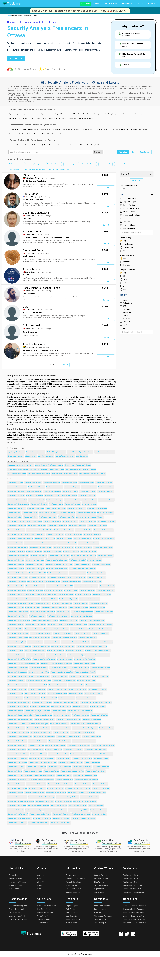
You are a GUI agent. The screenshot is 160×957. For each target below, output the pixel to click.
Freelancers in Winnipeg (36, 487)
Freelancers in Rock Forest (92, 581)
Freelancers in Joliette (107, 586)
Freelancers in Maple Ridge (36, 525)
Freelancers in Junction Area (17, 779)
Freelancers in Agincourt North (82, 612)
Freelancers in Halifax (106, 487)
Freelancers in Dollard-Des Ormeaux (83, 556)
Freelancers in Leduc (63, 758)
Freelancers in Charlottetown (17, 573)
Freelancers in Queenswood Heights (83, 818)
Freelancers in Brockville (41, 646)
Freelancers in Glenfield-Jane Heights (54, 607)
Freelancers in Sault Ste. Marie (104, 538)
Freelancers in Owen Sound (17, 676)
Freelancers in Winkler (96, 805)
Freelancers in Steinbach (38, 754)
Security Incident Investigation (92, 114)
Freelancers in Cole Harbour (57, 689)
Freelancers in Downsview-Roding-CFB (59, 586)
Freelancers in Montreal (51, 482)
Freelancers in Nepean (72, 500)
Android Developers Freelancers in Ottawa (22, 469)
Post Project (85, 4)
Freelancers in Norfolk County (88, 543)
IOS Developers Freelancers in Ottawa (50, 469)
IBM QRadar (80, 145)
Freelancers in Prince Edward (17, 637)
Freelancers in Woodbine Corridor (55, 810)
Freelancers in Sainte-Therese (39, 637)
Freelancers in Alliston (32, 698)
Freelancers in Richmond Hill (17, 500)
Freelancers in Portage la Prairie (67, 797)
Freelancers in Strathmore (76, 792)
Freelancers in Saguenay (39, 504)
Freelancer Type (127, 255)
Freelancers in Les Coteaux (59, 724)
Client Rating (125, 238)
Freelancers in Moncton (66, 513)
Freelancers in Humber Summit (40, 814)
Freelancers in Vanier (106, 728)
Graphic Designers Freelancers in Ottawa (49, 465)
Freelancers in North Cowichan (18, 612)
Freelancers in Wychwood (64, 779)
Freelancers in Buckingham (91, 736)
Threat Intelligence (54, 164)
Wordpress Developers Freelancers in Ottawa (80, 469)
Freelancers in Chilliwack (16, 530)
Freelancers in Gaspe (14, 771)
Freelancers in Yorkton (36, 745)
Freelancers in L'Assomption (73, 749)
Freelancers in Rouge (94, 560)
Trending (123, 152)
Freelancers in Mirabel (35, 590)
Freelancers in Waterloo (105, 513)
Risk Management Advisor (71, 129)
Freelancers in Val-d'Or (100, 633)
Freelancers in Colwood (61, 732)
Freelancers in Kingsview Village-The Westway (56, 663)
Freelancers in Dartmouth (48, 517)
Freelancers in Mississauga (17, 487)
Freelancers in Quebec (72, 487)
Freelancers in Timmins (77, 573)
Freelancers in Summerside (82, 767)
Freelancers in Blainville (15, 564)
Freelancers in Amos (58, 711)
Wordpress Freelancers (15, 456)
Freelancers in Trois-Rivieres (97, 508)
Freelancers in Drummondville (17, 547)
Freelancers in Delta (30, 517)
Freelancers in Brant (71, 590)
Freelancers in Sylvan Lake (32, 771)
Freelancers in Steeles (52, 642)
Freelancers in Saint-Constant (35, 624)
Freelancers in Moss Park (38, 685)
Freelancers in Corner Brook (86, 698)
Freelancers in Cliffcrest (53, 749)
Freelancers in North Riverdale (38, 823)
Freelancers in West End (77, 560)
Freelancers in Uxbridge (59, 676)
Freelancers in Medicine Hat (67, 543)
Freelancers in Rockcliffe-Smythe (44, 659)
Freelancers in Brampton (54, 487)
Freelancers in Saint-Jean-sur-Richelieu (90, 517)
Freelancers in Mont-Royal (93, 693)
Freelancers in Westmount (57, 685)
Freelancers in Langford (15, 586)
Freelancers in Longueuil (34, 495)
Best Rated (144, 152)
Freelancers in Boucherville (76, 577)
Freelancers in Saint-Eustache (57, 573)
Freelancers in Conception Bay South (85, 728)
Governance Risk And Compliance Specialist (48, 134)
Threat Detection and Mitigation (70, 114)
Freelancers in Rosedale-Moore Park (38, 680)
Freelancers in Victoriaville (53, 590)
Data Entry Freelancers (46, 456)
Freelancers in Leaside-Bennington (82, 732)
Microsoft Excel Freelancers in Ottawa (64, 474)
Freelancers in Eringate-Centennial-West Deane (96, 702)
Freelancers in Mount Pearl (35, 655)
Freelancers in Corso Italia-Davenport (60, 784)
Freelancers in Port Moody (68, 620)
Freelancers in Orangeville (98, 603)
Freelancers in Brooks (64, 775)
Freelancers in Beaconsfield (57, 693)
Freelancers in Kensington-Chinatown (37, 711)
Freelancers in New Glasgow (42, 702)
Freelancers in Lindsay (93, 685)
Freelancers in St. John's (66, 517)
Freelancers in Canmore (82, 784)
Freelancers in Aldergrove (61, 814)
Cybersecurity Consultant (30, 129)
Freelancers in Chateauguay (35, 569)
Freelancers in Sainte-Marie (96, 792)
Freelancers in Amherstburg (17, 788)
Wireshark (19, 145)
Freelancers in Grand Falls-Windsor (19, 818)
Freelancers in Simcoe (100, 784)
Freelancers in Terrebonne (48, 513)
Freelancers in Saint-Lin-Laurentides (68, 719)
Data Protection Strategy (38, 118)
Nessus (11, 145)
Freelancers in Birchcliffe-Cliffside (19, 659)
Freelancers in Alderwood (42, 818)
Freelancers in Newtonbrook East (103, 745)
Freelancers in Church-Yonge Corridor (20, 603)
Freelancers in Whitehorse (74, 650)
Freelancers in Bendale (97, 607)
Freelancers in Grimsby (55, 624)
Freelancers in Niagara (42, 603)
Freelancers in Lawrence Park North (20, 775)
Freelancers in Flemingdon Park (84, 663)
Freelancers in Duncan (65, 659)
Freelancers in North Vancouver (56, 560)
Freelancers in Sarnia (15, 534)
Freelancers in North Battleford (35, 693)
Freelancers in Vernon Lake (35, 560)
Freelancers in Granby (15, 543)
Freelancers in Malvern (82, 564)
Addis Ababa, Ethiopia (33, 178)
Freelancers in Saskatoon (87, 495)
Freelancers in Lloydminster (68, 599)
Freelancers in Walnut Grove (63, 633)
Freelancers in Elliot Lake (99, 810)
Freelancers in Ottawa (86, 482)
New (133, 152)
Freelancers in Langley (15, 650)
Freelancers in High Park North (85, 659)
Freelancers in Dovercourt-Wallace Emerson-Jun (43, 581)
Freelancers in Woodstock (56, 577)
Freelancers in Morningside (91, 719)
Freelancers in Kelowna (72, 504)
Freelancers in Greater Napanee (95, 749)
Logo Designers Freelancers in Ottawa (20, 465)
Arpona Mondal (32, 269)
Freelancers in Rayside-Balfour (44, 775)
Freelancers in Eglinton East (56, 655)
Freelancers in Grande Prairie (17, 577)
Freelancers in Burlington (54, 500)
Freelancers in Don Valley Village (75, 624)
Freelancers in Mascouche (16, 590)
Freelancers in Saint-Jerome (103, 547)
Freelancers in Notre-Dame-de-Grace (20, 538)
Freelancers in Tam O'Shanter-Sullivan (92, 620)
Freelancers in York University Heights (44, 620)
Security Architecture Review (57, 118)
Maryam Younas (32, 231)
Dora (25, 306)
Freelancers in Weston (15, 711)
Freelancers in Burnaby (52, 495)
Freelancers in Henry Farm (79, 754)
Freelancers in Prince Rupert (95, 771)
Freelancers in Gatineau (105, 491)
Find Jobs (113, 4)
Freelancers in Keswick (100, 676)
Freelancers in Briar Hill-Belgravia (86, 779)
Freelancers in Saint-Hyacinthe (59, 556)
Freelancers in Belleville (88, 551)
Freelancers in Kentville (15, 810)
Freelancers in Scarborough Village (68, 736)
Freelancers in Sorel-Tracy (96, 573)
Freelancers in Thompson (101, 788)
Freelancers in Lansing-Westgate (78, 745)
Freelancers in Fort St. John (17, 689)
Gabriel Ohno (30, 194)
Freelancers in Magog (101, 758)
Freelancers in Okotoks (101, 767)
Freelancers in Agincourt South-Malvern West (91, 646)
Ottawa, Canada (30, 216)
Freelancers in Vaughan (33, 491)
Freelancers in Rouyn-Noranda (35, 650)
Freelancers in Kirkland (76, 685)
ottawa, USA (29, 197)
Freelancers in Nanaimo (33, 521)
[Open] (151, 232)
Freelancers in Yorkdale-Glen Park (72, 771)
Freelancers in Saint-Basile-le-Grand (42, 758)
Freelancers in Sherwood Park (34, 534)
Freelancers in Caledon (64, 538)
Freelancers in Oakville (36, 500)
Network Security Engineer (139, 129)
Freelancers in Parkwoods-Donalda (86, 586)
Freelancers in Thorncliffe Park (80, 676)
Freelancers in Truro (99, 814)
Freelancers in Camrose (66, 698)
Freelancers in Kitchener (16, 495)
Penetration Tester (87, 129)
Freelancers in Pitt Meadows (40, 706)
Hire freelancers (16, 58)
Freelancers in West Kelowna (17, 616)
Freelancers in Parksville (61, 818)
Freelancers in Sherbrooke (76, 508)
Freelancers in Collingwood (39, 668)
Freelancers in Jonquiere (16, 551)
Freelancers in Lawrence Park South (70, 762)
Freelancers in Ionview (15, 792)
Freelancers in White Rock (82, 538)
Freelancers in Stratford (49, 599)
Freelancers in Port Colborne (61, 706)
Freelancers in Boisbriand (33, 629)
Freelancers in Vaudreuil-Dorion (18, 633)
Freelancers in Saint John (92, 534)
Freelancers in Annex (32, 607)
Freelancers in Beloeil (15, 698)
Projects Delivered (128, 270)
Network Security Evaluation (18, 118)
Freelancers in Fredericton (52, 551)
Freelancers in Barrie (89, 504)
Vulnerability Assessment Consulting (46, 114)
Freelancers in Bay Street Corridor (100, 629)
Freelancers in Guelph (30, 513)
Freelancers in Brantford (87, 521)
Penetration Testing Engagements (137, 114)
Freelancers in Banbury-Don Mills (18, 620)
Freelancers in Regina (89, 500)
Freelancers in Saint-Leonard (103, 530)
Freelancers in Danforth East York (38, 728)
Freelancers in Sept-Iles (37, 616)
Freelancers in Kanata (70, 521)
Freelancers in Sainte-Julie (103, 612)
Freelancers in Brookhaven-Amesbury (20, 715)
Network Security (15, 169)
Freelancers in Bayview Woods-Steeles (20, 801)
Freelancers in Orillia (80, 603)
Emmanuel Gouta (33, 250)
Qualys (44, 145)
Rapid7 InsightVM (93, 145)
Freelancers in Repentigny (106, 521)
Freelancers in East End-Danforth (62, 672)
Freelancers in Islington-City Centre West (59, 564)
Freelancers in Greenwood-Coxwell (85, 775)
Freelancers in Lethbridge (55, 534)
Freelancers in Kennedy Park (61, 728)
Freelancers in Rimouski (37, 573)
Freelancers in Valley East (16, 724)
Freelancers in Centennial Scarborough (41, 797)
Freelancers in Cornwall (15, 560)
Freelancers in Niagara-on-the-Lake (20, 719)
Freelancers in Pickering (16, 521)
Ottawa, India (29, 347)
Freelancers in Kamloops (52, 521)
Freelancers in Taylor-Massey (17, 758)
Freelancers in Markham (16, 491)
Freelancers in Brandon (105, 556)
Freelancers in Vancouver (33, 482)
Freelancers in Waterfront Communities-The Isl (40, 543)
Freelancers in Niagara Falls (57, 525)
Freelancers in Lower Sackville (85, 672)
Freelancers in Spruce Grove (71, 581)
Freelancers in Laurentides (77, 805)
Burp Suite (52, 145)
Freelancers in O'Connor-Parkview (19, 702)
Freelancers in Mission (83, 594)
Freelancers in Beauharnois (17, 823)
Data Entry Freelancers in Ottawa (38, 474)
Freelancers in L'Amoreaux (34, 564)
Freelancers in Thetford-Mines (41, 633)
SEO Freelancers (31, 456)
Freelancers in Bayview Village (38, 672)
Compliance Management (124, 164)
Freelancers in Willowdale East (18, 556)
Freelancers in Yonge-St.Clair (78, 810)
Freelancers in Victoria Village (44, 719)
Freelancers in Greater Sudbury (18, 504)
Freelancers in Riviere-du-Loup (18, 706)
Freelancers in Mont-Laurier (17, 797)
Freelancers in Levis (56, 504)
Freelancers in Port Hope (34, 810)
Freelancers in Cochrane (79, 629)
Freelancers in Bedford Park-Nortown (98, 650)
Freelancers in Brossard (73, 534)
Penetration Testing (89, 164)
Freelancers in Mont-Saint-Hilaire (101, 754)
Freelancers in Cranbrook (37, 689)
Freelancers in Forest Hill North (38, 805)
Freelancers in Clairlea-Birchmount (100, 624)
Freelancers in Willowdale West (18, 732)
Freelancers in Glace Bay (80, 715)
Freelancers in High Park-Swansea (19, 646)
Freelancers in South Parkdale (17, 668)
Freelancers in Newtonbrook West (63, 646)
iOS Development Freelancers (104, 452)
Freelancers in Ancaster (37, 577)
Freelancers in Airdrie (35, 642)
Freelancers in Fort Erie (15, 607)
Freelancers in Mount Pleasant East (19, 736)
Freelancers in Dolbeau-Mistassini (85, 801)
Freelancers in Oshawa (106, 500)
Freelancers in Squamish (62, 715)
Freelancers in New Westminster (40, 547)
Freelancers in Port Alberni (86, 680)
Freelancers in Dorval (75, 693)
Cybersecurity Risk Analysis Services (20, 114)
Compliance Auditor (102, 129)
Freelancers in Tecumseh (16, 655)
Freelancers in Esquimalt (43, 715)
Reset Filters (136, 180)
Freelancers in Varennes (16, 680)
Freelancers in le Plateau (16, 767)
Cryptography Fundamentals (35, 169)
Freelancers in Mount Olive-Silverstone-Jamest (23, 599)
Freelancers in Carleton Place (60, 823)
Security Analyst (14, 129)
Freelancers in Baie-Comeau (17, 672)
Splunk (27, 145)
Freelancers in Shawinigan (16, 581)
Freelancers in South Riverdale (81, 616)
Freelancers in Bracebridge (16, 749)
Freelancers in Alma (63, 612)
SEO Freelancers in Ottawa (16, 474)
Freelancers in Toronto (15, 482)
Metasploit (35, 145)
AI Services (152, 4)
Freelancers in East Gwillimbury (102, 642)
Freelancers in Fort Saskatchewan (59, 767)
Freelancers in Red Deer (83, 530)
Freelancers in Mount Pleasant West (42, 612)
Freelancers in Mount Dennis (56, 792)
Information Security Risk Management (81, 118)
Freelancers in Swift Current (17, 741)
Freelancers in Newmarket (16, 525)
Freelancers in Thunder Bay (86, 513)
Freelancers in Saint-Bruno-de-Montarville (75, 642)
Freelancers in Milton (14, 517)
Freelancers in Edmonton (104, 482)
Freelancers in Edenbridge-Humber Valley (42, 762)
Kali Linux (61, 145)
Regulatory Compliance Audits (114, 114)
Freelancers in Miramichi (99, 715)
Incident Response (71, 164)
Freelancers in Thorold (49, 698)
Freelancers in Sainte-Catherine (44, 736)
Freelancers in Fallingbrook (16, 642)
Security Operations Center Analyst (20, 134)
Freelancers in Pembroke (37, 788)
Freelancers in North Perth (44, 801)
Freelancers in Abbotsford (16, 508)
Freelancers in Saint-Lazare (77, 689)
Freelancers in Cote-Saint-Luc (89, 599)
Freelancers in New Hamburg (34, 792)
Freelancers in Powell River (89, 797)
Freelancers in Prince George (63, 530)
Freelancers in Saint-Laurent (97, 525)
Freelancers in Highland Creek (17, 814)
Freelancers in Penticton (16, 594)
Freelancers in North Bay (38, 556)
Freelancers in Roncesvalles (36, 767)
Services (104, 4)
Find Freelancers (125, 4)
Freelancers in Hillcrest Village (41, 732)
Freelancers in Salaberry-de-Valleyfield (82, 569)
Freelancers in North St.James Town (66, 702)
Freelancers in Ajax (14, 513)
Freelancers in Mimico (87, 590)
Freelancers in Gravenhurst (81, 814)
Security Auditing (105, 164)
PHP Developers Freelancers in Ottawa (92, 474)
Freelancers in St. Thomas (96, 577)
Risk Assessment (15, 164)
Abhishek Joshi (32, 325)
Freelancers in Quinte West (101, 564)
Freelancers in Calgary (69, 482)
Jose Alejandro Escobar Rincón (41, 287)
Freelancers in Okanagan (52, 491)
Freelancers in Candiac (35, 749)
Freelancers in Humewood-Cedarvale (41, 779)
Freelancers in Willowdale (77, 525)
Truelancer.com (86, 954)
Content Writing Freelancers (56, 452)
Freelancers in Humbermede (17, 762)
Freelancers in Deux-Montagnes (37, 724)
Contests (95, 4)
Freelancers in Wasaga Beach (17, 685)
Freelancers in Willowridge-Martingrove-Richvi (23, 663)
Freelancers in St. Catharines (55, 508)
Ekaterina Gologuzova (36, 212)
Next (65, 365)
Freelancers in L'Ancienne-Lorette (84, 741)
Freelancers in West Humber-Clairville (60, 594)
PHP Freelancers (82, 456)
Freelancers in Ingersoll (58, 805)
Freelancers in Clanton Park (17, 745)
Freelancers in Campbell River (36, 594)
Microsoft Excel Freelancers (65, 456)
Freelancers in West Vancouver (57, 569)
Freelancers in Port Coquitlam (63, 547)
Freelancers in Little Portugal (82, 758)
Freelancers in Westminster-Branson (56, 629)
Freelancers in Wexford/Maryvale (58, 616)
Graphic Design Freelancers (35, 452)
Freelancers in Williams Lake (36, 784)
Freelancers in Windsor (87, 491)
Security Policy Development (59, 169)
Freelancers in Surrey (89, 487)
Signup (136, 4)
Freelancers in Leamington (101, 594)
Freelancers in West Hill (15, 624)
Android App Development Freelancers (80, 452)
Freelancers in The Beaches (100, 668)
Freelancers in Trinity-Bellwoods (59, 741)
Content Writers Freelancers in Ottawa (77, 465)
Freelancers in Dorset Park (87, 637)
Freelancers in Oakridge (55, 788)
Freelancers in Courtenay (82, 633)
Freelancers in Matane (51, 771)
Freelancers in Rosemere (16, 784)
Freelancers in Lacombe (63, 801)
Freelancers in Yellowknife (97, 689)
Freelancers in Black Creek (59, 668)
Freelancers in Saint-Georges (62, 603)
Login (143, 4)
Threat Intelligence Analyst (119, 129)
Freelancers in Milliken (15, 629)
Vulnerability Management (34, 164)
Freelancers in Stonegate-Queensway (64, 637)
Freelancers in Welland (71, 551)
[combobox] (135, 232)
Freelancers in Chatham (15, 569)
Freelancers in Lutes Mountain (55, 745)
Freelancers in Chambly (75, 655)
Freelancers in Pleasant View (58, 754)
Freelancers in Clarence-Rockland (64, 680)
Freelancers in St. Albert (83, 547)
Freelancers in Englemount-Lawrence (97, 655)
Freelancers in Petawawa (16, 728)
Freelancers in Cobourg (80, 706)
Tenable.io (70, 145)
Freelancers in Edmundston (37, 741)
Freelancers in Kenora (92, 762)
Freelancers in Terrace (15, 693)
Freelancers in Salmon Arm (16, 805)
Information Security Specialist (50, 129)
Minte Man (29, 175)
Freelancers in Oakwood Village (38, 676)
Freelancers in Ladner (69, 495)
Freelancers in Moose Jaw (105, 590)
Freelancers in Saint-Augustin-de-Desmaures (85, 724)
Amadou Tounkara (34, 344)
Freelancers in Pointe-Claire (78, 607)
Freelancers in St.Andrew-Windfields (80, 711)
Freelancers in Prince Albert (35, 586)
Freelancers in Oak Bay (98, 706)
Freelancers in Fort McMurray (44, 538)
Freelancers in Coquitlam (35, 508)
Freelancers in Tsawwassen (79, 668)
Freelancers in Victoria (70, 491)
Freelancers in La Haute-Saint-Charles (39, 530)
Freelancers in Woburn (34, 551)
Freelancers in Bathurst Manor (18, 754)
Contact (106, 187)
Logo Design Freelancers (16, 452)
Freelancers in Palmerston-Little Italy (78, 788)
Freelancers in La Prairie (55, 650)
